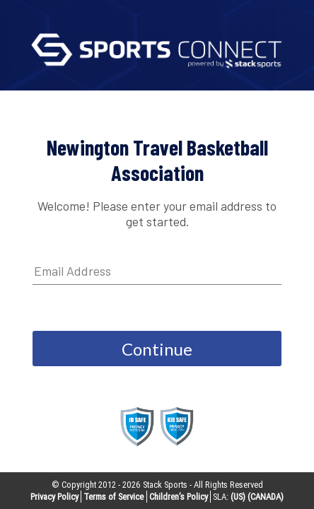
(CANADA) (266, 497)
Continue (157, 349)
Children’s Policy (178, 497)
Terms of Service (113, 497)
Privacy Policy (54, 497)
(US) (238, 497)
